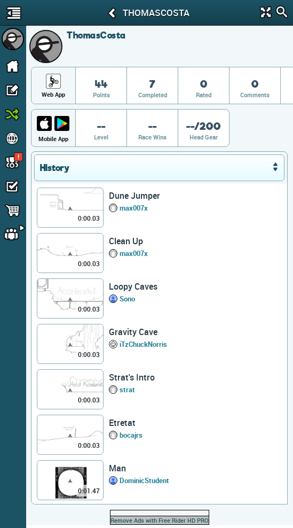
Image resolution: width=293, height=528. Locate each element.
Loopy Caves (133, 286)
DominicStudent (144, 480)
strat (127, 389)
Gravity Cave (133, 332)
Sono (127, 298)
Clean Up (126, 241)
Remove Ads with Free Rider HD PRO (159, 520)
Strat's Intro (132, 377)
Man (117, 468)
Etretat (122, 423)
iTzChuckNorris (143, 344)
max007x (134, 208)
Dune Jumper (134, 195)
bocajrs (131, 435)
